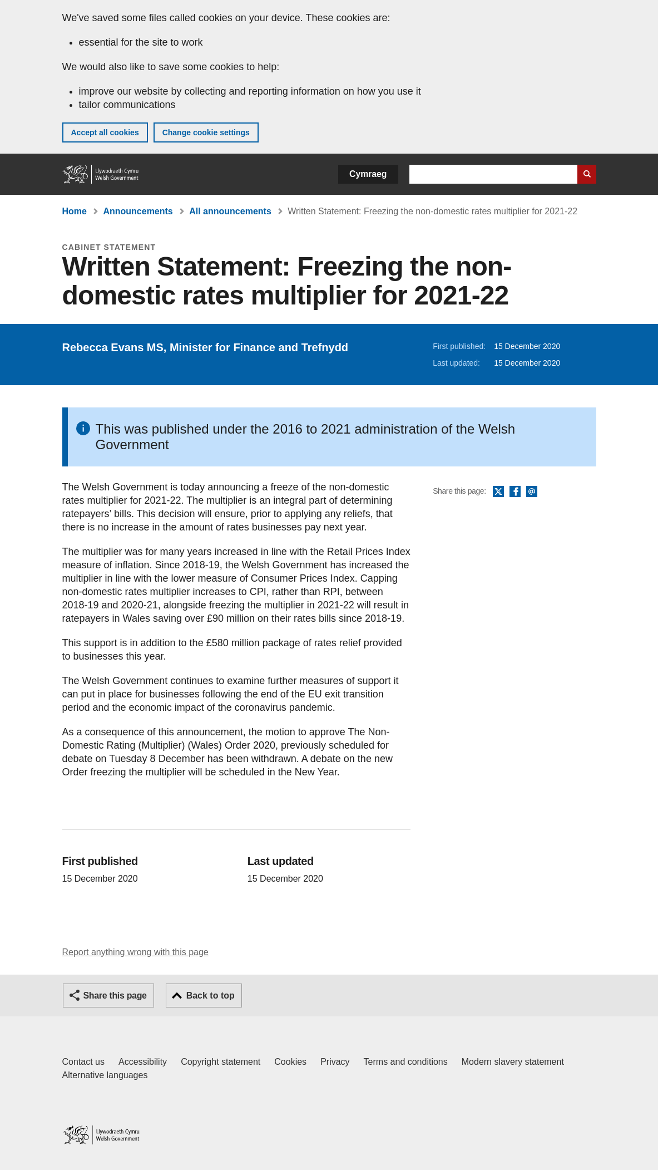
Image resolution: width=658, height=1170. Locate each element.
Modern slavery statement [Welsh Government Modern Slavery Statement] (513, 1061)
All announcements (230, 211)
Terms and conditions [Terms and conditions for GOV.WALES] (406, 1061)
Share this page (115, 995)
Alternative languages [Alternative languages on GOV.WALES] (105, 1075)
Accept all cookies (105, 132)
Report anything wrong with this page (135, 952)
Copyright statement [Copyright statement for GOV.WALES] (220, 1061)
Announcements (137, 211)
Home (74, 211)
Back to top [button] (210, 995)
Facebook (515, 492)
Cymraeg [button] (368, 174)
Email (531, 492)
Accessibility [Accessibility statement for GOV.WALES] (142, 1061)
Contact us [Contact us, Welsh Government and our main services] (83, 1061)
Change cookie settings (206, 132)
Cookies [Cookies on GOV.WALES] (290, 1061)
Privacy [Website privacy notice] (334, 1061)
